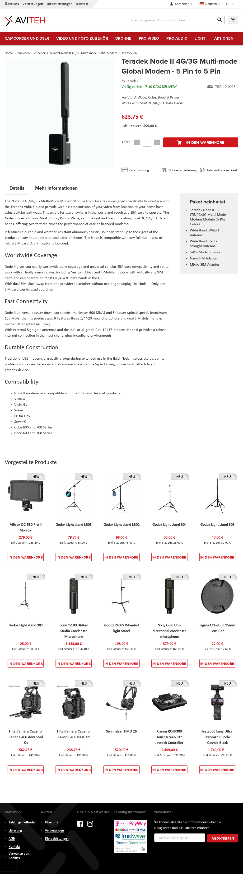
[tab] (17, 189)
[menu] (121, 38)
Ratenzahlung (139, 170)
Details (16, 187)
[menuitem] (26, 38)
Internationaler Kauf (222, 170)
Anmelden (182, 4)
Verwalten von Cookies (19, 856)
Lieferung (15, 830)
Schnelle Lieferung (182, 170)
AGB (12, 839)
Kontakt (82, 4)
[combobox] (177, 20)
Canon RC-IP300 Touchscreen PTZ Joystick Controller (169, 737)
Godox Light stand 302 (26, 625)
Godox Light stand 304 (169, 525)
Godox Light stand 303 (217, 525)
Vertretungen (33, 4)
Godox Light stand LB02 (121, 525)
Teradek (132, 81)
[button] (229, 4)
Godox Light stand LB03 (74, 525)
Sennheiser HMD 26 (121, 731)
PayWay (130, 837)
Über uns (12, 4)
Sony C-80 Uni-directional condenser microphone (169, 631)
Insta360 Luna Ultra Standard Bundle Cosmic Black (217, 737)
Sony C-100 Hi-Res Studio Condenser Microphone (74, 631)
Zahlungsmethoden (22, 822)
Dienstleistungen (59, 4)
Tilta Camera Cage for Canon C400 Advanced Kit (26, 737)
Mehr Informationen (56, 187)
